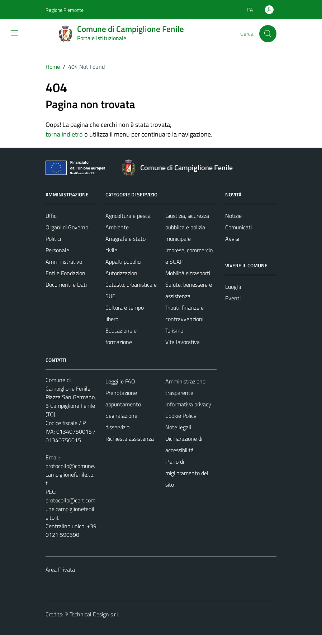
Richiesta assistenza (129, 438)
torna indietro (64, 134)
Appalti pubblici (123, 261)
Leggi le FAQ (120, 381)
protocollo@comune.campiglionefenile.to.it (70, 474)
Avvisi (232, 238)
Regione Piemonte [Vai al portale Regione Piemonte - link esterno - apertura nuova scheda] (65, 10)
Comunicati (238, 227)
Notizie (233, 215)
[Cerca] (267, 33)
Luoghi (233, 286)
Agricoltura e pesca (128, 215)
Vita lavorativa (182, 342)
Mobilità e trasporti (187, 273)
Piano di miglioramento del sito (186, 473)
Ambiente (117, 227)
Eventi (233, 298)
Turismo (174, 330)
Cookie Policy (180, 415)
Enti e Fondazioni (66, 273)
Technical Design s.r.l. (94, 614)
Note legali (178, 427)
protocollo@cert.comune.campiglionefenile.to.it (70, 509)
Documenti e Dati (66, 284)
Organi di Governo (67, 227)
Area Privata (60, 569)
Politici (53, 238)
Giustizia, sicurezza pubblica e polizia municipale (187, 227)
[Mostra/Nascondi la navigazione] (14, 33)
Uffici (51, 215)
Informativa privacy (188, 404)
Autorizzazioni (121, 273)
